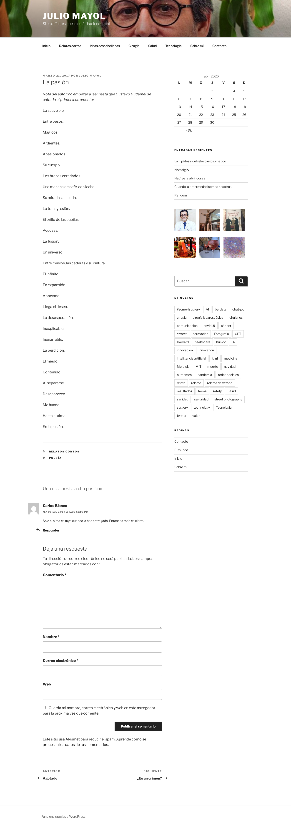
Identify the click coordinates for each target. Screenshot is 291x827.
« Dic (189, 130)
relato (181, 383)
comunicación (187, 326)
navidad (230, 366)
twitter (181, 415)
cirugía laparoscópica (208, 317)
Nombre (51, 637)
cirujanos (236, 317)
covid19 (209, 326)
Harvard (183, 342)
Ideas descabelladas (105, 46)
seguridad (201, 399)
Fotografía (221, 334)
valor (196, 415)
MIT (198, 366)
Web (47, 684)
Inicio (46, 46)
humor (221, 342)
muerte (212, 366)
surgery (182, 407)
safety (217, 391)
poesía (55, 457)
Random (180, 195)
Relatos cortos (70, 46)
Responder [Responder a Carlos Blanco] (51, 530)
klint (215, 358)
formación (200, 334)
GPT (238, 334)
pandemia (205, 375)
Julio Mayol (74, 16)
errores (182, 334)
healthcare (202, 342)
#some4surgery (188, 309)
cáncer (226, 326)
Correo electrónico (60, 660)
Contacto (219, 46)
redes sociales (228, 375)
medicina (230, 358)
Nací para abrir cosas (189, 178)
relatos (196, 383)
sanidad (182, 399)
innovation (206, 350)
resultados (184, 391)
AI (207, 309)
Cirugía (134, 46)
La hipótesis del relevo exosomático (200, 161)
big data (220, 309)
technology (202, 407)
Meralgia (183, 366)
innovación (185, 350)
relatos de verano (219, 383)
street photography (228, 399)
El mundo (181, 450)
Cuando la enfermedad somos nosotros (202, 187)
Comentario (54, 575)
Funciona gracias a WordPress (63, 816)
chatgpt (238, 309)
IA (233, 342)
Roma (202, 391)
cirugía (182, 317)
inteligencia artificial (191, 358)
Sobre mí (197, 46)
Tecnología (173, 46)
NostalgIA (181, 170)
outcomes (184, 375)
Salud (152, 46)
